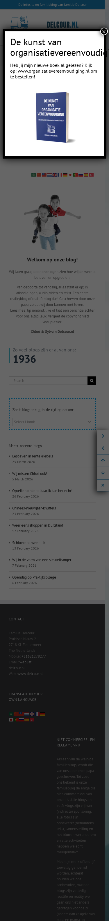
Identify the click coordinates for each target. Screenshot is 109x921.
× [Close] (104, 31)
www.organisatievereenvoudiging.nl (54, 71)
